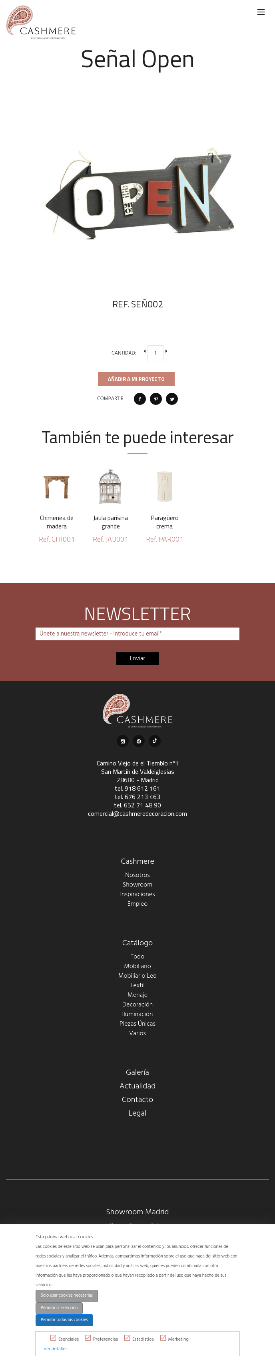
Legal (138, 1113)
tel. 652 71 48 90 (137, 805)
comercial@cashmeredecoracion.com (137, 813)
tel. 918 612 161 (137, 788)
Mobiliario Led (137, 976)
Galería (137, 1072)
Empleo (137, 904)
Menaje (137, 995)
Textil (137, 985)
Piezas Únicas (137, 1024)
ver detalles (55, 1349)
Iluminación (137, 1014)
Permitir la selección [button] (59, 1308)
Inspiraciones (137, 894)
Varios (137, 1033)
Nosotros (137, 875)
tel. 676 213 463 (137, 796)
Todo (137, 957)
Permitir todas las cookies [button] (64, 1320)
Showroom (137, 885)
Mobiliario (137, 966)
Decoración (137, 1005)
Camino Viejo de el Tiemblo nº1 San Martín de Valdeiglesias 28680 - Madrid (138, 771)
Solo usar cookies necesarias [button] (67, 1295)
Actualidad (138, 1086)
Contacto (137, 1100)
